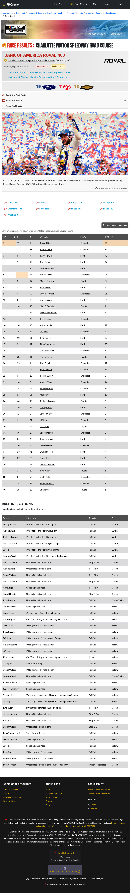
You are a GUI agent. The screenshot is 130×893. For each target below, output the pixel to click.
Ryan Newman (46, 439)
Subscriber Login (10, 789)
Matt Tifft (44, 395)
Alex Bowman (46, 249)
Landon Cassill (46, 414)
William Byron (46, 274)
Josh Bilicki (45, 477)
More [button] (122, 4)
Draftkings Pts (13, 208)
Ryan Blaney (45, 287)
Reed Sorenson (47, 483)
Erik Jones (44, 489)
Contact (7, 793)
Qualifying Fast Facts (14, 95)
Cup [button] (95, 4)
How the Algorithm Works (99, 789)
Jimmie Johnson (47, 293)
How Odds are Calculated (99, 793)
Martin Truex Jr (47, 281)
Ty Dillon (44, 331)
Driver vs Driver (10, 801)
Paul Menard (46, 338)
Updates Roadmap (54, 793)
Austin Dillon (46, 382)
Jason (92, 805)
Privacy (49, 801)
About (48, 789)
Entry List (10, 202)
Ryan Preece (46, 369)
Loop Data (75, 202)
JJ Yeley (43, 420)
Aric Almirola (46, 325)
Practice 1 (75, 208)
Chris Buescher (47, 350)
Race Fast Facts (12, 106)
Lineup (41, 202)
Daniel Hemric (46, 445)
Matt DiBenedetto (48, 306)
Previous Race (97, 34)
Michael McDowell (48, 312)
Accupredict (108, 202)
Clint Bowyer (46, 262)
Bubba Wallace (46, 388)
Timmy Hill (44, 426)
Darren (92, 808)
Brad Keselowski (47, 268)
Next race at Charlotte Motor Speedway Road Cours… (36, 77)
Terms (48, 805)
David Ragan (45, 458)
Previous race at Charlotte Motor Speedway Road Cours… (41, 72)
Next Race (116, 34)
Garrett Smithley (47, 464)
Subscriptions (52, 797)
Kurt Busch (45, 363)
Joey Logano (46, 300)
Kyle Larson (45, 319)
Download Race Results (115, 225)
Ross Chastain (46, 376)
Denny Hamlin (46, 357)
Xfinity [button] (108, 4)
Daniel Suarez (46, 452)
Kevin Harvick (46, 256)
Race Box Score (12, 100)
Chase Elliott (46, 243)
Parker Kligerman (48, 401)
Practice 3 (11, 214)
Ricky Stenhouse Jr (48, 344)
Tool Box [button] (58, 4)
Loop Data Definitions (12, 797)
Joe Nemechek (46, 433)
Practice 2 (107, 208)
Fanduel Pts (43, 208)
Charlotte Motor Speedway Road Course (31, 60)
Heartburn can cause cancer (65, 871)
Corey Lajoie (46, 407)
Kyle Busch (45, 470)
